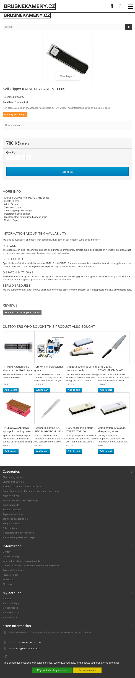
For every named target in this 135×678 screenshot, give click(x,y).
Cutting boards (11, 505)
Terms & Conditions (14, 570)
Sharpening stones (13, 477)
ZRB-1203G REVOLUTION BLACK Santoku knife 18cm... (111, 370)
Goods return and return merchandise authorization (31, 565)
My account (12, 593)
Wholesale (8, 579)
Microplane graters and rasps (19, 537)
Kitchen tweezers (12, 509)
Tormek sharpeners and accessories (23, 486)
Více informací (111, 662)
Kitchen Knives (11, 495)
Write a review (12, 125)
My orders (8, 598)
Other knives (10, 528)
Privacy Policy (10, 575)
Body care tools (11, 523)
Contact (7, 551)
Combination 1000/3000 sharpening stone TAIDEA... (112, 431)
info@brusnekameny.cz (28, 648)
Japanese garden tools (15, 519)
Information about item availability (21, 561)
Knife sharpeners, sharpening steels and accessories (32, 491)
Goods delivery (11, 556)
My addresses (10, 607)
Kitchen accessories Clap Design (21, 500)
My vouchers (10, 617)
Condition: (8, 102)
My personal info (12, 612)
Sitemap (7, 584)
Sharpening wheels (13, 482)
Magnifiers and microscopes (18, 532)
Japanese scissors (13, 514)
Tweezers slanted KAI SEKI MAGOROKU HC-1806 (48, 431)
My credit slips (11, 603)
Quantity (11, 152)
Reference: (9, 97)
